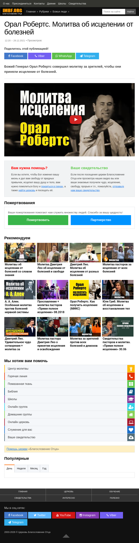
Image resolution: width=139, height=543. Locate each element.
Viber (40, 56)
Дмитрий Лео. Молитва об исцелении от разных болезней (84, 270)
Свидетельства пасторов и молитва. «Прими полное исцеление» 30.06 (116, 344)
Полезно (114, 498)
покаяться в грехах (52, 186)
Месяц (34, 468)
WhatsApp (63, 56)
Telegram (87, 56)
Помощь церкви (17, 449)
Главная (22, 491)
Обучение (114, 491)
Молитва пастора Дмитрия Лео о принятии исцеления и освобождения (51, 344)
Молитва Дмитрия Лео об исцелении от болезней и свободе (51, 268)
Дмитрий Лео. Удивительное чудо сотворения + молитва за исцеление (18, 345)
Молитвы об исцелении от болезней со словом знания (18, 270)
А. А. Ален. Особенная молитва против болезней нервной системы (18, 307)
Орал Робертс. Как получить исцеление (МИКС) (83, 305)
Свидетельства (22, 498)
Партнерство (101, 220)
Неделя (21, 468)
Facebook (15, 56)
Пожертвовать (38, 220)
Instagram (88, 515)
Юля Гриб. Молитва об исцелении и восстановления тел (116, 305)
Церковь (68, 491)
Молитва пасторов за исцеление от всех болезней (117, 268)
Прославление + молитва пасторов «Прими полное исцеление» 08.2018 (50, 307)
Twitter (40, 515)
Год (44, 468)
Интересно (69, 498)
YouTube (63, 515)
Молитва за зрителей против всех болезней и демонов (84, 342)
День (9, 468)
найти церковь (26, 190)
